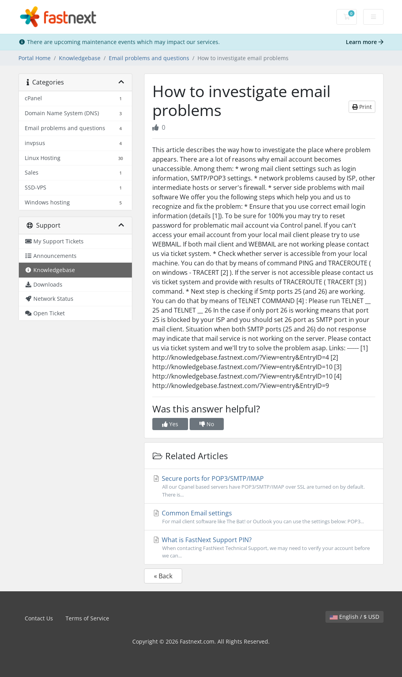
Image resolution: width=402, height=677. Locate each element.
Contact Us (39, 618)
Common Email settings (263, 517)
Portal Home (34, 58)
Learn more (365, 42)
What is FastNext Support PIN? (263, 547)
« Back (163, 576)
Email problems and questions (149, 58)
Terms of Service (87, 618)
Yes (170, 424)
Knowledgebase (79, 58)
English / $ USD (354, 616)
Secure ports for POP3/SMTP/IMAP (263, 486)
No (206, 424)
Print (362, 106)
